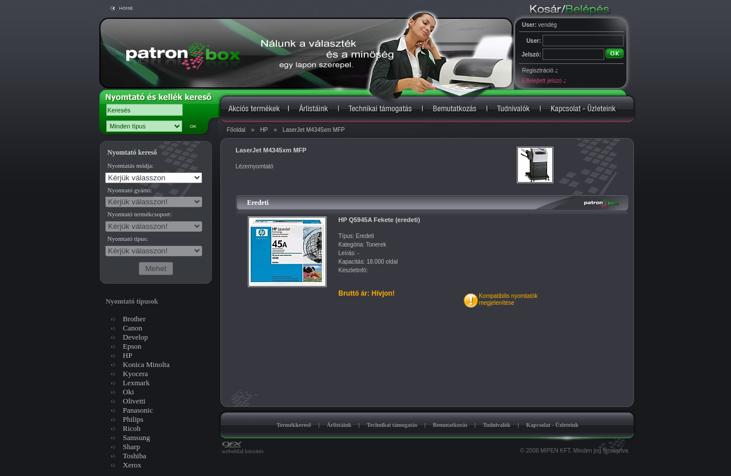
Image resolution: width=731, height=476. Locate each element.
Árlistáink (339, 425)
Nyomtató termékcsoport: (139, 214)
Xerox (132, 465)
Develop (135, 337)
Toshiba (134, 455)
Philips (133, 419)
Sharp (131, 446)
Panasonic (138, 410)
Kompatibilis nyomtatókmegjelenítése (508, 299)
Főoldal (236, 130)
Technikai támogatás (392, 425)
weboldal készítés (243, 448)
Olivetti (134, 401)
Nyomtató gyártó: (129, 190)
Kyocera (135, 373)
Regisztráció (539, 70)
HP (264, 130)
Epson (132, 346)
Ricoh (131, 428)
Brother (134, 318)
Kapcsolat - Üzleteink (552, 425)
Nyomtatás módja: (130, 165)
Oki (128, 392)
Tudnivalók (497, 425)
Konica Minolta (146, 364)
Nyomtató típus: (127, 238)
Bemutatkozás (450, 425)
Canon (132, 328)
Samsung (136, 437)
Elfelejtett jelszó (543, 81)
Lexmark (136, 382)
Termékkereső (293, 425)
